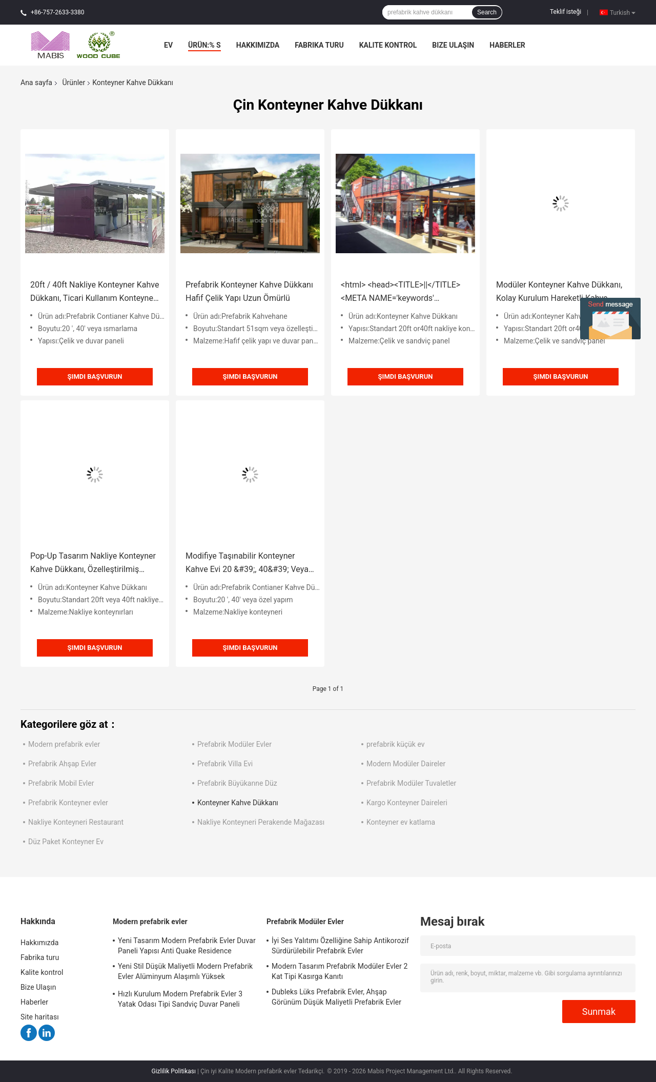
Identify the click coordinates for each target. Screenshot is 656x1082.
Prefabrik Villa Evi (225, 764)
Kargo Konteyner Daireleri (406, 803)
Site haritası (39, 1017)
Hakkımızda (258, 45)
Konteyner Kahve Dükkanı (237, 803)
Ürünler (73, 82)
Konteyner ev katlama (400, 822)
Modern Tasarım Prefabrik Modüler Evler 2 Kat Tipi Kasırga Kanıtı (339, 971)
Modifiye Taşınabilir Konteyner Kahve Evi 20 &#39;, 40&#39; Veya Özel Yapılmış (247, 563)
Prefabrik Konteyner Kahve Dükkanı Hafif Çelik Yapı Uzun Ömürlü (249, 291)
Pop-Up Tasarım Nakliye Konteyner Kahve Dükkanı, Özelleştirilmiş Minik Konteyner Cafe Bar (93, 563)
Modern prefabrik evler (64, 744)
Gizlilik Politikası (173, 1071)
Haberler (507, 45)
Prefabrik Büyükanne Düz (237, 783)
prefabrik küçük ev (395, 744)
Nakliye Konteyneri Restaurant (76, 822)
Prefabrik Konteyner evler (68, 803)
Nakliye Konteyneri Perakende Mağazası (260, 822)
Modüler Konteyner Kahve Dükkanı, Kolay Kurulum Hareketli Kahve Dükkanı (559, 292)
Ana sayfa (36, 82)
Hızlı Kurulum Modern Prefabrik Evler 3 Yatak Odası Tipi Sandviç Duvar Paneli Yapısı (180, 1000)
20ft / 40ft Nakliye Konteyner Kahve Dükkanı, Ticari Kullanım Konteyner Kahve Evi (94, 292)
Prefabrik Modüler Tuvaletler (411, 783)
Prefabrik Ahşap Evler (62, 764)
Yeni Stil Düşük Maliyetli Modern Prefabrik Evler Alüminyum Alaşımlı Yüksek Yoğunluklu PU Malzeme (185, 973)
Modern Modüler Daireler (405, 764)
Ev (168, 45)
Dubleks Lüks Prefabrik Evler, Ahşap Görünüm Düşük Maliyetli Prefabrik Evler (336, 997)
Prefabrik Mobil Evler (61, 783)
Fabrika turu (319, 45)
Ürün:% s (204, 45)
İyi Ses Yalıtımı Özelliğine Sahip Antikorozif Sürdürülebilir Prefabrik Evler (340, 945)
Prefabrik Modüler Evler (234, 744)
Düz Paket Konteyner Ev (66, 842)
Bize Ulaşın (453, 45)
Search (487, 12)
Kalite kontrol (388, 45)
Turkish (623, 12)
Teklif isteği (565, 11)
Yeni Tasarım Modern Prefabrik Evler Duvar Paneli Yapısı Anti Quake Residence (187, 945)
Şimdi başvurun (95, 376)
